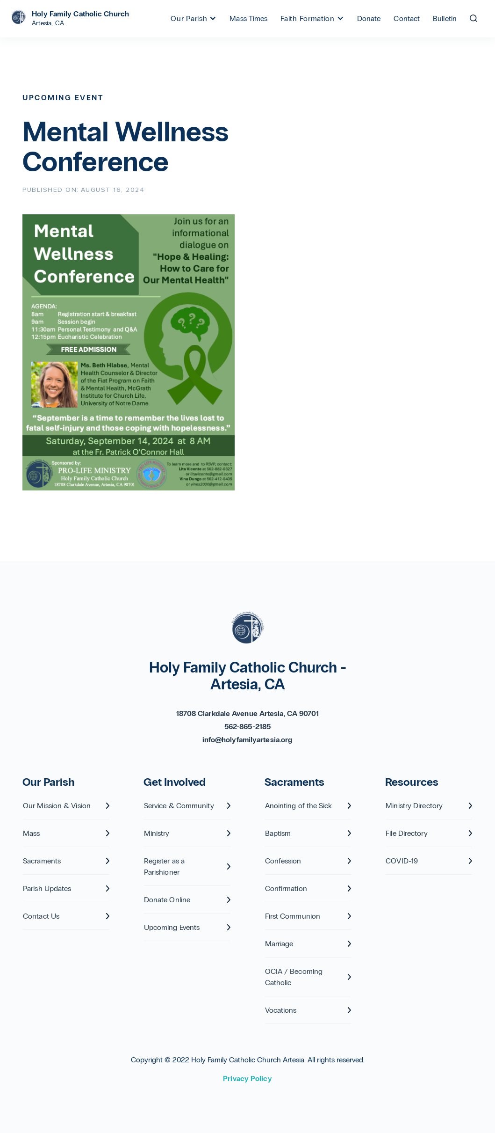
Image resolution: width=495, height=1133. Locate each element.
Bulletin (445, 18)
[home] (70, 18)
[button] (193, 19)
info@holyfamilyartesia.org (247, 739)
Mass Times (248, 18)
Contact (407, 18)
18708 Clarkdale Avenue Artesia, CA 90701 (247, 713)
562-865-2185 (247, 726)
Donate (369, 18)
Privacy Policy (247, 1078)
